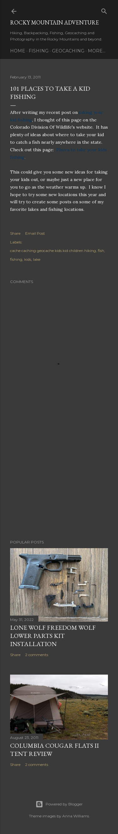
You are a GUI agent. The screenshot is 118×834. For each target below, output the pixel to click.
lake (36, 259)
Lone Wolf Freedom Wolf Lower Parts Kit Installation (53, 635)
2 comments (36, 654)
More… (96, 51)
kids (27, 259)
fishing (16, 259)
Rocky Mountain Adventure (54, 22)
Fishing (38, 51)
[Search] (104, 10)
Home (17, 51)
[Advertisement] (59, 485)
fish (101, 250)
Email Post (35, 233)
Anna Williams (75, 816)
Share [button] (15, 233)
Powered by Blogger (59, 804)
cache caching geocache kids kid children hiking (53, 250)
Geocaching (68, 51)
